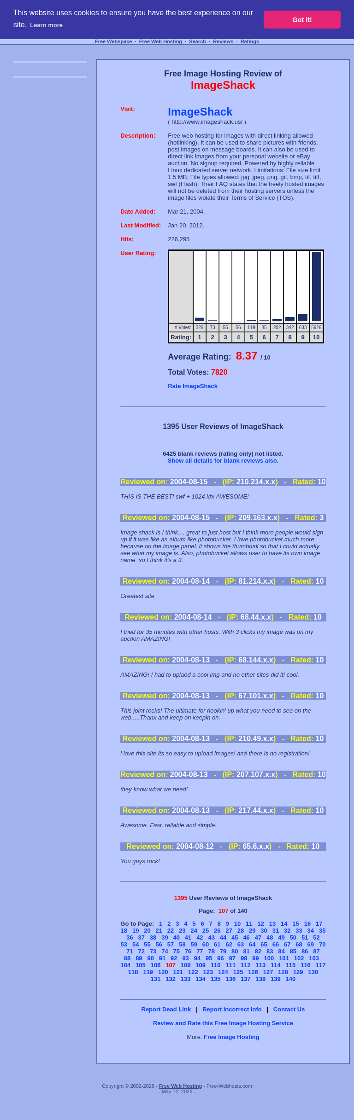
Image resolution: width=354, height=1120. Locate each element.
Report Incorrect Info (232, 1009)
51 (304, 937)
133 (186, 978)
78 (211, 951)
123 (208, 972)
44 (223, 937)
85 (293, 951)
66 (275, 944)
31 (275, 930)
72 (141, 951)
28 (240, 930)
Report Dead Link (166, 1009)
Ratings (249, 41)
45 (234, 937)
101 (284, 958)
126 (253, 972)
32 (287, 930)
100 (269, 958)
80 (234, 951)
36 (129, 937)
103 (314, 958)
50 (293, 937)
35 (322, 930)
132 (170, 978)
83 (269, 951)
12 (260, 923)
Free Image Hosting (232, 1036)
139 (276, 978)
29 (252, 930)
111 (230, 965)
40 (176, 937)
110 (216, 965)
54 (135, 944)
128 (283, 972)
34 (310, 930)
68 (298, 944)
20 (147, 930)
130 (313, 972)
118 (133, 972)
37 (141, 937)
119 (148, 972)
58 (182, 944)
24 (193, 930)
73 (153, 951)
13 (272, 923)
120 (163, 972)
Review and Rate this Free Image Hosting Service (223, 1023)
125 (238, 972)
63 (240, 944)
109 (200, 965)
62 (228, 944)
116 (306, 965)
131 (156, 978)
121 (178, 972)
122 (193, 972)
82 (258, 951)
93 (185, 958)
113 (261, 965)
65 (263, 944)
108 (186, 965)
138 (261, 978)
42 (199, 937)
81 (246, 951)
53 (124, 944)
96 (220, 958)
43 (211, 937)
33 (298, 930)
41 (188, 937)
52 (316, 937)
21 (159, 930)
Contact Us (289, 1009)
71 (129, 951)
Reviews (223, 41)
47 (258, 937)
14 (284, 923)
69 (310, 944)
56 (159, 944)
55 (147, 944)
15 (295, 923)
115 (291, 965)
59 (193, 944)
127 (268, 972)
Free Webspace (114, 41)
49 (281, 937)
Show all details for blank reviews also (222, 460)
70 (322, 944)
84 (281, 951)
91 (162, 958)
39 (164, 937)
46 (246, 937)
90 (150, 958)
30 (263, 930)
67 (287, 944)
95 (209, 958)
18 (124, 930)
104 (126, 965)
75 (176, 951)
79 (223, 951)
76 (188, 951)
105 (141, 965)
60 (205, 944)
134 (200, 978)
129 (298, 972)
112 (246, 965)
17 (319, 923)
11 (249, 923)
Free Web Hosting (160, 41)
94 (197, 958)
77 (199, 951)
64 (252, 944)
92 (174, 958)
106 (156, 965)
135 (216, 978)
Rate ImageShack (193, 386)
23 (182, 930)
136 (230, 978)
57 (170, 944)
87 (316, 951)
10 (237, 923)
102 (299, 958)
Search (197, 41)
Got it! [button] (302, 19)
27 (228, 930)
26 (217, 930)
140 (291, 978)
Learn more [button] (46, 25)
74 (164, 951)
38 (153, 937)
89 (139, 958)
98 (244, 958)
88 (127, 958)
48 (269, 937)
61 (217, 944)
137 (246, 978)
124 (223, 972)
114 (276, 965)
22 (170, 930)
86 (304, 951)
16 (307, 923)
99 (255, 958)
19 (135, 930)
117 (321, 965)
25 (205, 930)
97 (232, 958)
